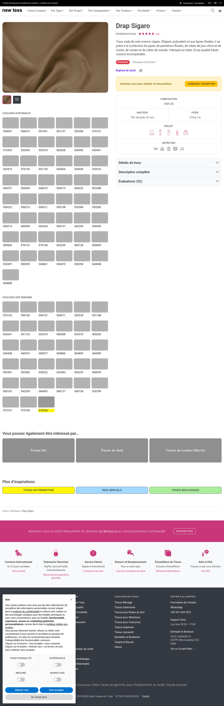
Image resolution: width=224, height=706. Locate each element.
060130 (78, 245)
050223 (7, 207)
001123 (25, 334)
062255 (61, 245)
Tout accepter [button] (56, 690)
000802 (7, 245)
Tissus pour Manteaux (127, 617)
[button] (169, 162)
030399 (25, 264)
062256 (78, 226)
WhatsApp (176, 607)
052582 (25, 372)
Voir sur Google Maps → (182, 648)
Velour (118, 647)
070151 (96, 131)
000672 (25, 131)
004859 (78, 353)
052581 (7, 372)
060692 (43, 391)
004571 (61, 315)
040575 (43, 188)
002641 (7, 334)
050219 (61, 188)
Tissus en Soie (112, 450)
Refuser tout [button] (22, 690)
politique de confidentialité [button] (26, 611)
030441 (96, 150)
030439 (78, 169)
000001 (7, 131)
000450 (96, 226)
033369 (25, 150)
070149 (25, 169)
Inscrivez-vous (184, 531)
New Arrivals (112, 490)
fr (215, 2)
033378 (78, 315)
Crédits (145, 696)
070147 (25, 245)
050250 (78, 264)
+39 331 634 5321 (180, 612)
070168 (25, 410)
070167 (7, 410)
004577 (43, 353)
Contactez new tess (93, 571)
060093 (96, 372)
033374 (78, 334)
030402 (78, 150)
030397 (7, 264)
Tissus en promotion (38, 490)
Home (5, 511)
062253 (78, 372)
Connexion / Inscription (201, 84)
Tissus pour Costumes (128, 622)
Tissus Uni (38, 450)
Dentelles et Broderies (127, 637)
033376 (96, 169)
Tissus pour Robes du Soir (130, 612)
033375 (7, 169)
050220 (78, 188)
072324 (7, 150)
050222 (43, 372)
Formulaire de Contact (183, 602)
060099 (25, 226)
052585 (96, 207)
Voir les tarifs (18, 571)
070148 (43, 245)
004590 (25, 188)
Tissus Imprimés (124, 627)
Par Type (56, 9)
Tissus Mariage (123, 602)
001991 (43, 131)
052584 (78, 207)
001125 (43, 169)
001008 (96, 188)
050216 (25, 207)
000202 (96, 334)
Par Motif (143, 9)
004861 (43, 264)
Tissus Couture (36, 9)
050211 (43, 207)
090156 (25, 315)
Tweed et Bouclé (124, 642)
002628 (61, 150)
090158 (61, 207)
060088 (96, 264)
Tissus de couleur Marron (185, 450)
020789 (96, 391)
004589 (96, 353)
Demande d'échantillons (168, 571)
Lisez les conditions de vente (130, 571)
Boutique (15, 511)
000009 (96, 245)
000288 (61, 334)
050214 (7, 226)
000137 (61, 226)
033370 (43, 150)
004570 (61, 264)
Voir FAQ (205, 571)
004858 (7, 283)
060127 (61, 391)
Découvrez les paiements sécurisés (56, 576)
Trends (176, 9)
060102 (7, 391)
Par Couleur (123, 9)
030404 (61, 169)
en (209, 2)
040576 (25, 353)
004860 (61, 353)
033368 (78, 131)
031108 (96, 315)
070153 (7, 315)
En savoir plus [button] (39, 697)
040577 (7, 188)
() (158, 34)
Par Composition (98, 9)
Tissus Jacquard (124, 632)
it (221, 2)
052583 (61, 372)
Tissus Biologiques (185, 490)
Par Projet (75, 9)
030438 (7, 353)
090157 (43, 315)
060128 (78, 391)
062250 (25, 391)
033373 (43, 334)
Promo (160, 9)
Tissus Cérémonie (125, 607)
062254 (43, 226)
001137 (61, 131)
